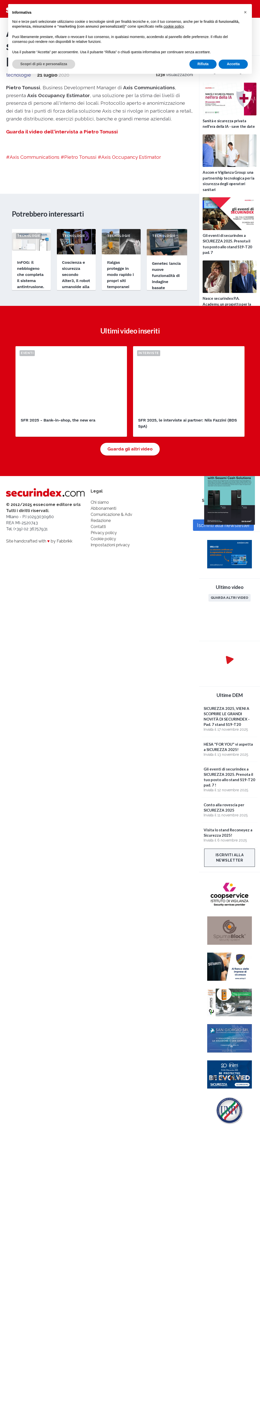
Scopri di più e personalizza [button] (43, 64)
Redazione (101, 520)
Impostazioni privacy (110, 544)
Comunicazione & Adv (111, 514)
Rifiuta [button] (203, 64)
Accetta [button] (233, 64)
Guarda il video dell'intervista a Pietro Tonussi (62, 131)
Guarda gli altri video (130, 448)
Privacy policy (104, 532)
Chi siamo (100, 502)
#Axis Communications (32, 157)
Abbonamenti (103, 508)
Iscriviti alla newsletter (230, 857)
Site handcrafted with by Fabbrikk (39, 541)
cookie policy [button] (174, 26)
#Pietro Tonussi (78, 157)
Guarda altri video (230, 598)
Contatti (98, 526)
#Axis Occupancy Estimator (129, 157)
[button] (245, 12)
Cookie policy (103, 538)
